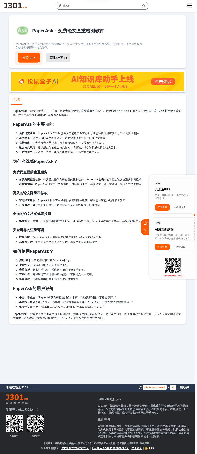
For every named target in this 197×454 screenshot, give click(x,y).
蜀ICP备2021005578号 (75, 448)
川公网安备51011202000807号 (110, 448)
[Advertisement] (97, 353)
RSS (149, 448)
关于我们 (136, 448)
